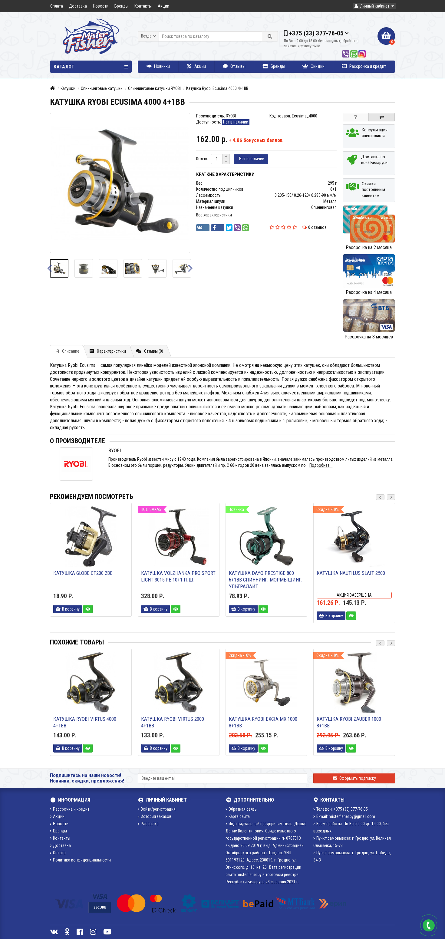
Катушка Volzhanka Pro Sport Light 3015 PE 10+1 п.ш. (178, 576)
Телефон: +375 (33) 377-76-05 (340, 809)
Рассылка (148, 823)
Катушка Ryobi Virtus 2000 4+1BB (172, 722)
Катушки (68, 88)
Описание (67, 351)
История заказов (154, 816)
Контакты (143, 6)
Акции (163, 6)
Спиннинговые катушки (102, 88)
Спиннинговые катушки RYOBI (154, 88)
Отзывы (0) (149, 351)
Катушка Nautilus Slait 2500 (351, 573)
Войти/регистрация (157, 809)
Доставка (78, 6)
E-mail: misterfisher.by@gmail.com (344, 816)
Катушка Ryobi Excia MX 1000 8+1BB (263, 722)
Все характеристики (214, 215)
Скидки (313, 66)
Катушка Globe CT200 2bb (83, 573)
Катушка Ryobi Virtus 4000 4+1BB (84, 722)
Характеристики (108, 351)
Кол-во (202, 158)
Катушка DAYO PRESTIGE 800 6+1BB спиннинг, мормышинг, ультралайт (265, 579)
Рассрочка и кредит (364, 66)
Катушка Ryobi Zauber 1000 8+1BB (349, 722)
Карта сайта (238, 816)
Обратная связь (241, 809)
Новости (100, 6)
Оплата (56, 6)
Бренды (121, 6)
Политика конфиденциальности (80, 860)
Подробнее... (320, 465)
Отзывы (234, 66)
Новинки (158, 66)
